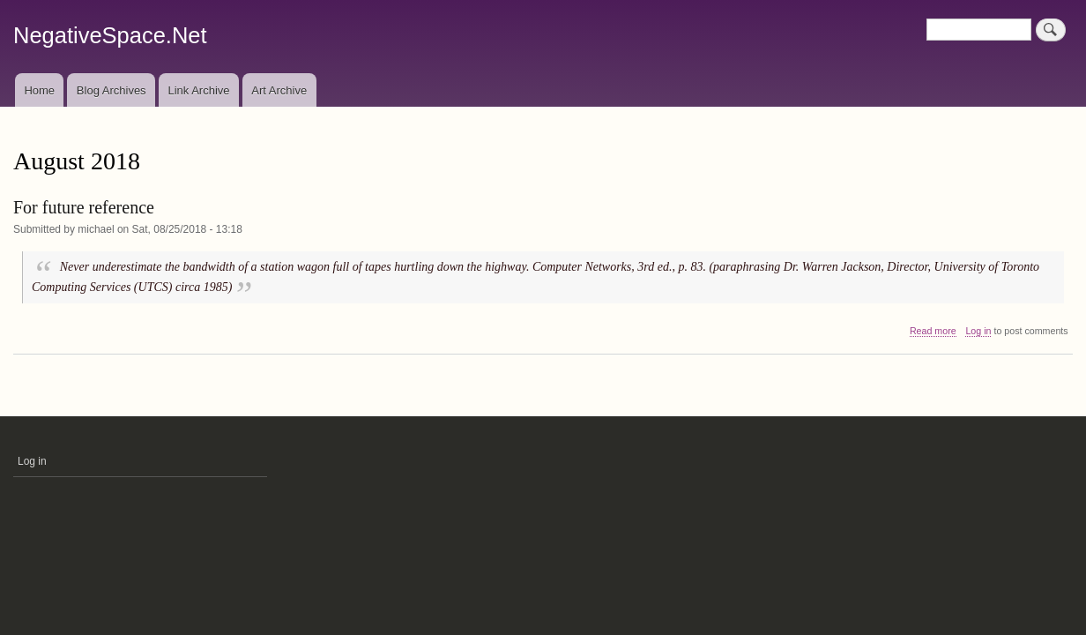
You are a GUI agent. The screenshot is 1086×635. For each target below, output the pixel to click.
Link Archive (198, 90)
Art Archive (279, 90)
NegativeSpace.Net (110, 35)
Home (39, 90)
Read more (933, 331)
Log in (978, 330)
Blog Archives (111, 90)
